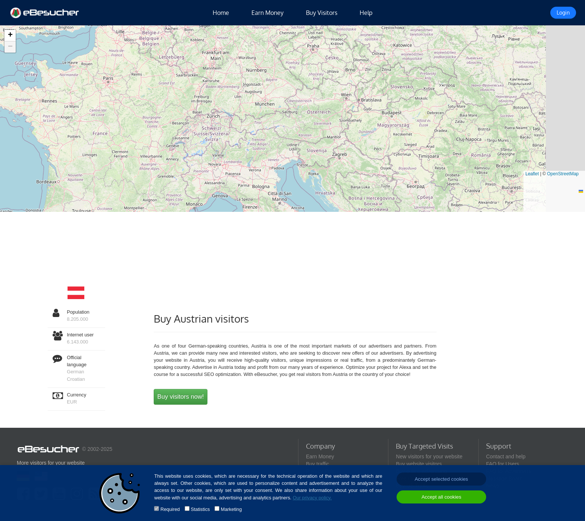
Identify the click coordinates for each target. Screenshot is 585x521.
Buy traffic (317, 464)
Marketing (231, 509)
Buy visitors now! (180, 396)
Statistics (200, 509)
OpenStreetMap (563, 173)
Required (170, 509)
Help (366, 12)
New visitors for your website (429, 456)
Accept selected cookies (441, 479)
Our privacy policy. (312, 497)
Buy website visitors (419, 464)
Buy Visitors (321, 12)
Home (221, 12)
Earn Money (267, 12)
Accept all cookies (442, 497)
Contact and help (506, 456)
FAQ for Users (502, 464)
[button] (10, 35)
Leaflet (532, 173)
